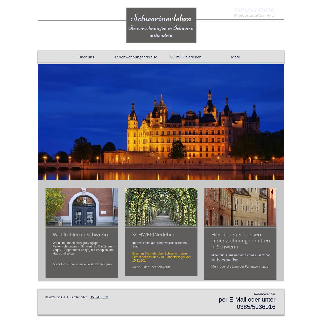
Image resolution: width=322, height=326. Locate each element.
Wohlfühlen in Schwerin (80, 234)
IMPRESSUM (99, 297)
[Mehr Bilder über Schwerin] (151, 267)
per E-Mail (232, 299)
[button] (161, 122)
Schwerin (161, 17)
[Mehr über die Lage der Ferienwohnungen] (241, 266)
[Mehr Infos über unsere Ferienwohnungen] (82, 264)
